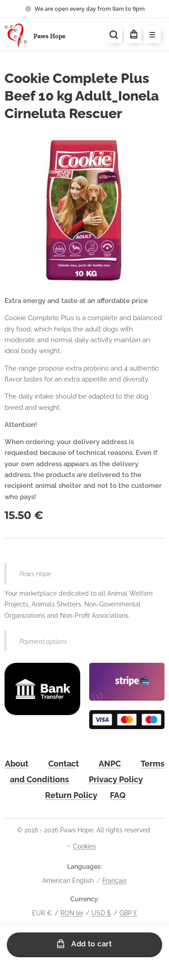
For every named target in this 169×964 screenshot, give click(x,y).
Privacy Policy (116, 779)
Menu (149, 35)
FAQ (118, 795)
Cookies (84, 846)
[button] (113, 34)
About (16, 763)
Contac (62, 763)
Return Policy (71, 795)
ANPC (110, 763)
